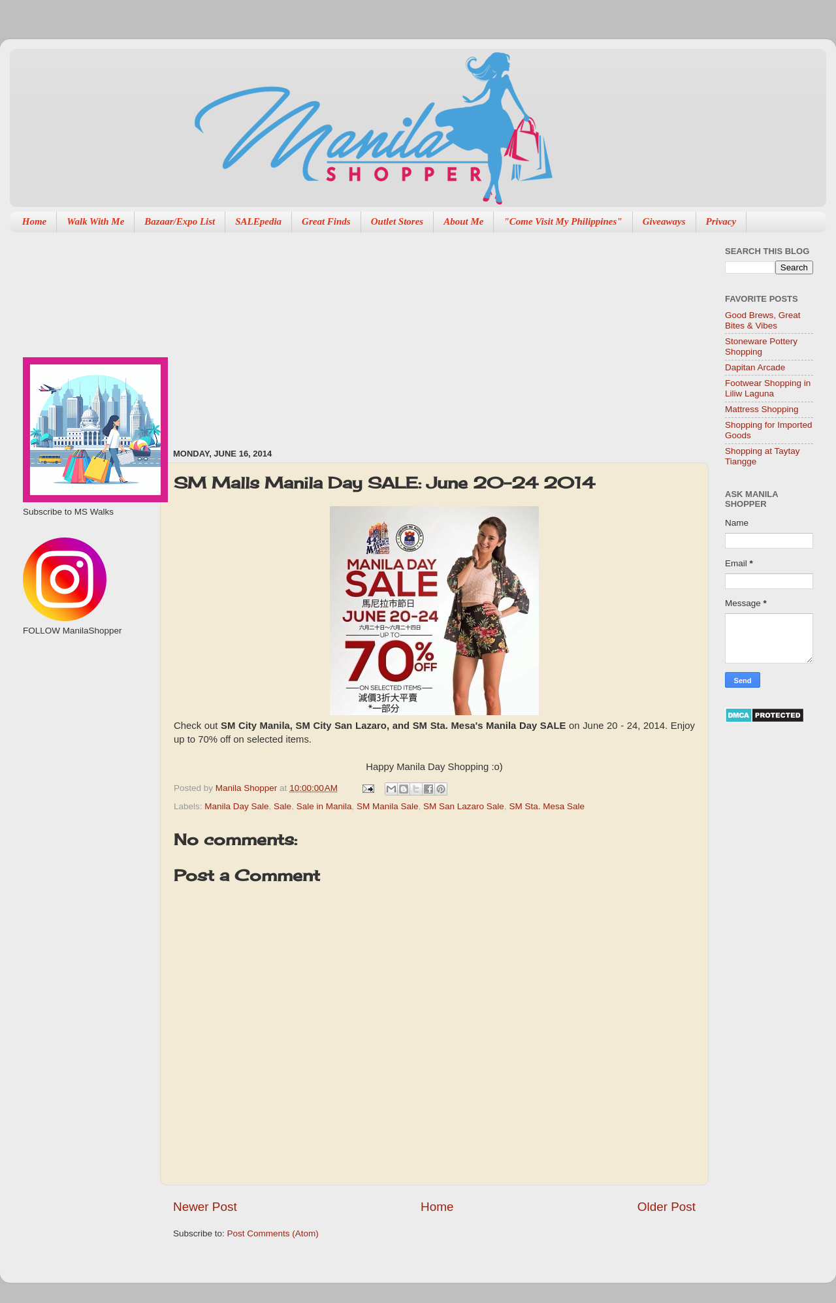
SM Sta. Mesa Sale (547, 806)
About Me (463, 221)
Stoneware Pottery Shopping (761, 346)
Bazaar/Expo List (179, 221)
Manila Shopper (248, 788)
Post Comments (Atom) (273, 1233)
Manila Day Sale (236, 806)
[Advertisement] (337, 333)
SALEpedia (258, 221)
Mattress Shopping (762, 409)
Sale (282, 806)
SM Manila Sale (388, 806)
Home (34, 221)
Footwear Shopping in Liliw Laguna (768, 388)
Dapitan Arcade (755, 367)
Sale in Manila (324, 806)
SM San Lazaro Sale (463, 806)
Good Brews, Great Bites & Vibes (763, 320)
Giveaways (664, 221)
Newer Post (205, 1207)
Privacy (721, 221)
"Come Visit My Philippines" (563, 221)
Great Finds (326, 221)
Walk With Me (95, 221)
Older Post (666, 1207)
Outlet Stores (397, 221)
